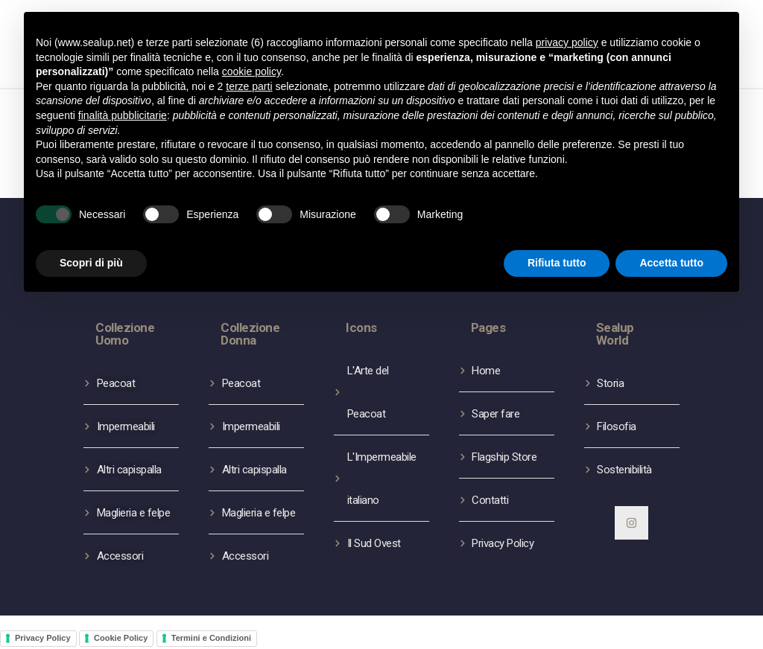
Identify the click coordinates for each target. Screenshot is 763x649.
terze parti (249, 86)
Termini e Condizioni (211, 637)
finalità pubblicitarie (122, 115)
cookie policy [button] (251, 71)
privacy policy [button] (567, 42)
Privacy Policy (43, 637)
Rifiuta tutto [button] (557, 263)
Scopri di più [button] (91, 263)
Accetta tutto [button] (671, 263)
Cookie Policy (121, 637)
